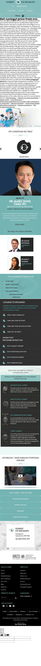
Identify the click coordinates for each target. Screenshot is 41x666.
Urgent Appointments (20, 517)
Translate (30, 10)
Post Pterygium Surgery (15, 357)
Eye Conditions (5, 578)
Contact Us (29, 614)
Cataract (23, 570)
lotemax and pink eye (25, 105)
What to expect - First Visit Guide (20, 493)
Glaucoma (23, 573)
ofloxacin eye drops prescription (28, 98)
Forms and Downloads (20, 499)
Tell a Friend (33, 611)
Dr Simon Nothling (25, 242)
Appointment (12, 10)
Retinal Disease (6, 576)
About (3, 573)
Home (3, 570)
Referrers (4, 587)
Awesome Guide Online (14, 52)
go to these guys (16, 100)
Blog (2, 584)
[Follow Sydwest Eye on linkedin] (10, 606)
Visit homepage (11, 98)
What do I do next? (14, 332)
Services (24, 567)
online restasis (18, 83)
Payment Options (20, 505)
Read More (19, 224)
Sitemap (10, 614)
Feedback (19, 614)
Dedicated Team (11, 288)
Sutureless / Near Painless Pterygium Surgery (20, 459)
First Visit (4, 581)
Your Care (9, 281)
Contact (3, 589)
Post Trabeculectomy (14, 363)
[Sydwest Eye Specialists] (20, 2)
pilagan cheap (4, 100)
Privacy (23, 611)
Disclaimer (13, 611)
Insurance (20, 511)
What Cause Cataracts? (15, 315)
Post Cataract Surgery (15, 346)
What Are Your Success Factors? (19, 326)
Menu (20, 16)
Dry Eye (22, 581)
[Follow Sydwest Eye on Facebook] (3, 606)
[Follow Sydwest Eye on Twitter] (6, 606)
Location (21, 10)
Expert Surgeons (12, 284)
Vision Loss (23, 576)
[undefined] (7, 635)
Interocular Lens (25, 584)
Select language (25, 596)
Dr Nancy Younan (25, 260)
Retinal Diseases (25, 578)
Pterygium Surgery (26, 587)
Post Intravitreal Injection (16, 352)
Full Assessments (12, 291)
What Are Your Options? (16, 320)
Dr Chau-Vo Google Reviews (20, 231)
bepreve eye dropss (17, 103)
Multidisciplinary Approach (16, 296)
